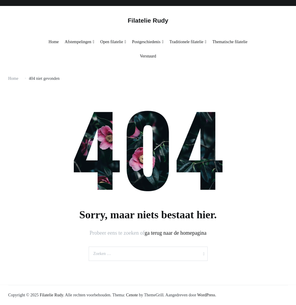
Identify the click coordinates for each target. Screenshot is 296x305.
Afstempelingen (78, 42)
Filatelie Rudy (148, 20)
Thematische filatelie (230, 42)
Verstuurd (148, 56)
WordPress (206, 295)
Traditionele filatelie (186, 42)
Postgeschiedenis (146, 42)
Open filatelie (111, 42)
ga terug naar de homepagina (175, 233)
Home (53, 42)
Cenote (132, 295)
